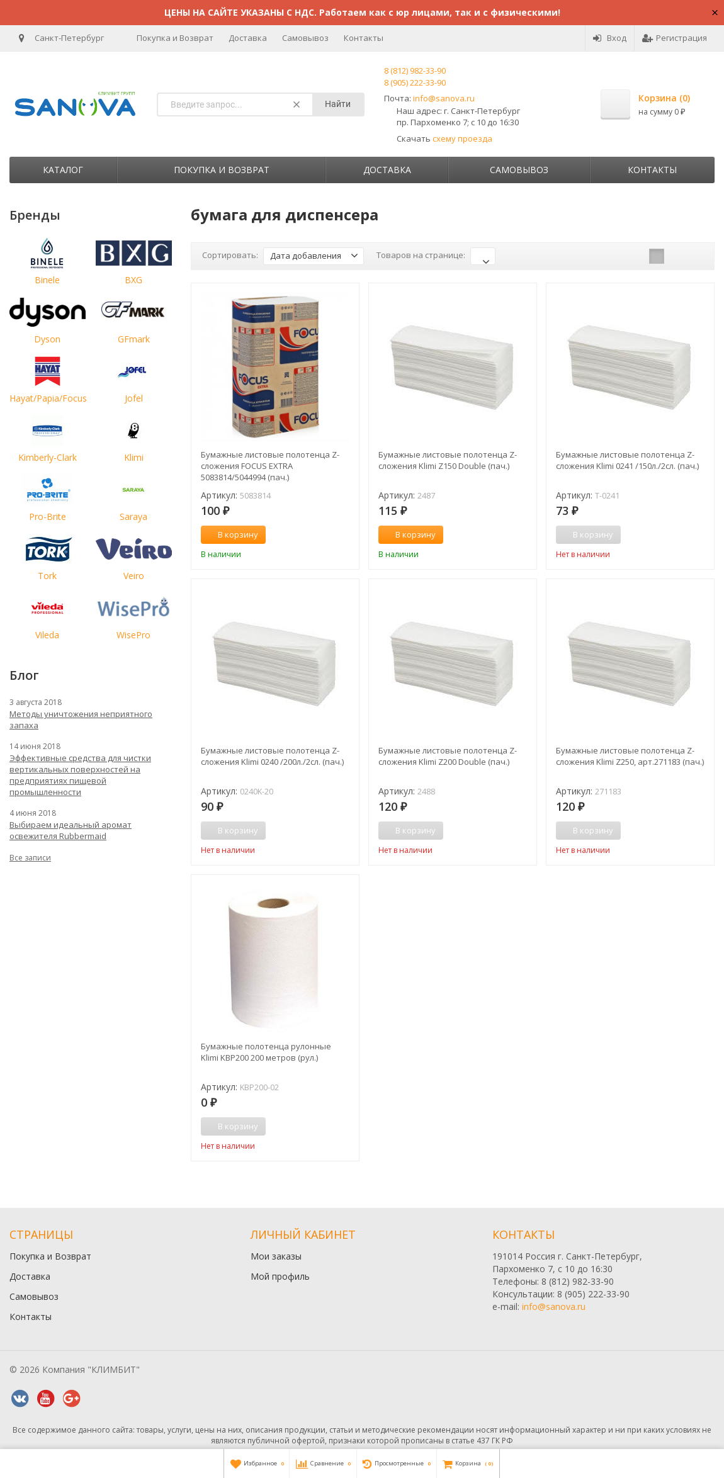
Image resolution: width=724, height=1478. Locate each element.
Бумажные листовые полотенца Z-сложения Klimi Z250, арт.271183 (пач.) (630, 756)
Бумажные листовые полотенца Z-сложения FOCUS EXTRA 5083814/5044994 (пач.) (270, 466)
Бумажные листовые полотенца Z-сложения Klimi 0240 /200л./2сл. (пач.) (272, 756)
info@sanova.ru (444, 98)
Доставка (248, 37)
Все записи (30, 857)
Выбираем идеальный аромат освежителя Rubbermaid (70, 830)
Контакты (363, 37)
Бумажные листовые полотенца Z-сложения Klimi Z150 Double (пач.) (447, 460)
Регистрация (674, 37)
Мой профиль (280, 1276)
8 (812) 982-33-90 (415, 70)
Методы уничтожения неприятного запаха (80, 719)
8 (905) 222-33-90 (415, 82)
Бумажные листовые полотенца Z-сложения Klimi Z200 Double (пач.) (447, 756)
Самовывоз (305, 37)
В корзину (231, 534)
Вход (609, 37)
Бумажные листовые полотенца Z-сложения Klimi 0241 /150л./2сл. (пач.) (627, 460)
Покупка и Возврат (175, 37)
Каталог (63, 170)
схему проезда (462, 138)
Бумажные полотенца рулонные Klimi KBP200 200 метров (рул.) (266, 1052)
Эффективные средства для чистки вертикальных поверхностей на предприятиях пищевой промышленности (80, 775)
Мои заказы (276, 1256)
